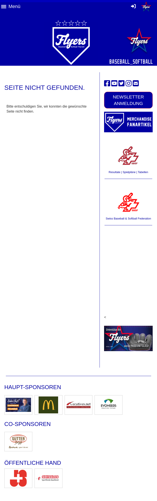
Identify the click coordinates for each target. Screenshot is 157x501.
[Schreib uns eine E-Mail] (136, 83)
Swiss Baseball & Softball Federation (128, 218)
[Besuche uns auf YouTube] (114, 83)
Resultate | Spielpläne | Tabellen (128, 172)
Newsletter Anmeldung (128, 100)
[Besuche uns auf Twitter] (121, 83)
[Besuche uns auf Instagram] (129, 83)
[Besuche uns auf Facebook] (107, 83)
